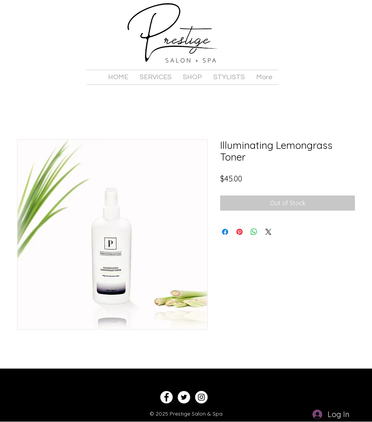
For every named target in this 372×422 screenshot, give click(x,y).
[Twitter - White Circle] (184, 397)
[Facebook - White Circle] (166, 397)
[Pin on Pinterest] (239, 231)
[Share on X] (268, 231)
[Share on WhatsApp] (254, 231)
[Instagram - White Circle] (201, 397)
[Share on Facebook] (225, 231)
